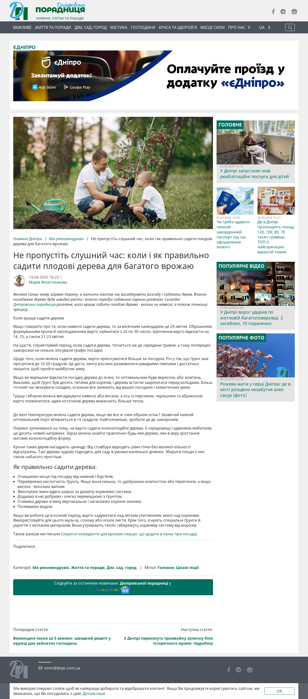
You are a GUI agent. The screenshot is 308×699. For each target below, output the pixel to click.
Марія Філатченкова (48, 282)
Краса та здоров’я (178, 27)
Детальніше (94, 693)
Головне (166, 648)
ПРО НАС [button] (236, 27)
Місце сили (212, 27)
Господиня (143, 27)
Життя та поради (53, 27)
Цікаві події (187, 648)
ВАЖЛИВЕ (22, 27)
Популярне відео (241, 266)
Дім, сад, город (91, 27)
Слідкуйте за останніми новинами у (113, 668)
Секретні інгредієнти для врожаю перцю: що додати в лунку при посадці (129, 615)
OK (279, 691)
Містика (118, 27)
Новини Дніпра (28, 238)
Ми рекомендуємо (66, 238)
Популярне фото (241, 338)
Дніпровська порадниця (34, 304)
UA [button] (262, 27)
